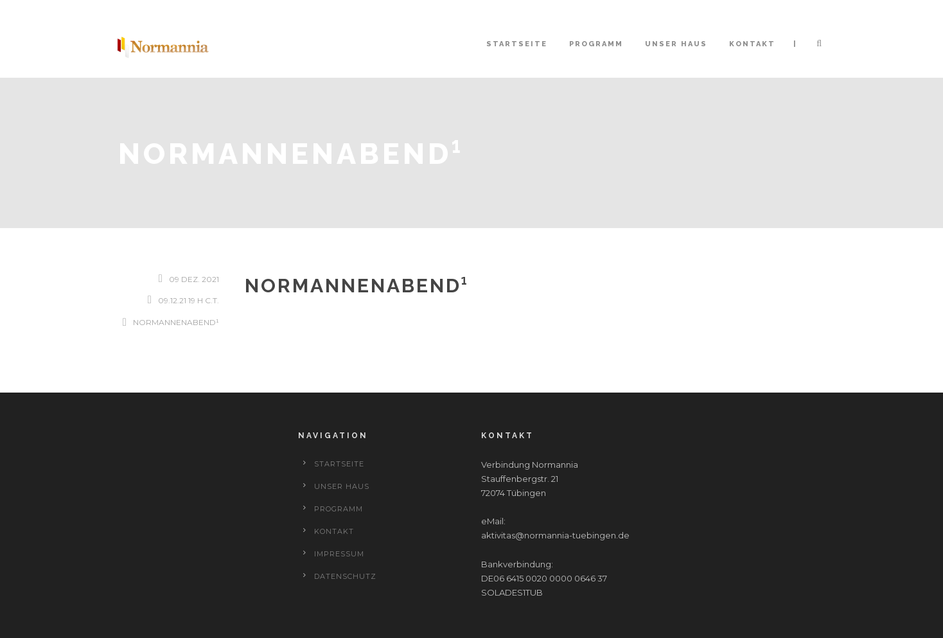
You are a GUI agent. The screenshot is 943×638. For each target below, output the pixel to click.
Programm (596, 44)
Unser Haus (676, 44)
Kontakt (752, 44)
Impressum (339, 553)
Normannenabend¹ (176, 322)
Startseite (516, 44)
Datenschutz (345, 576)
